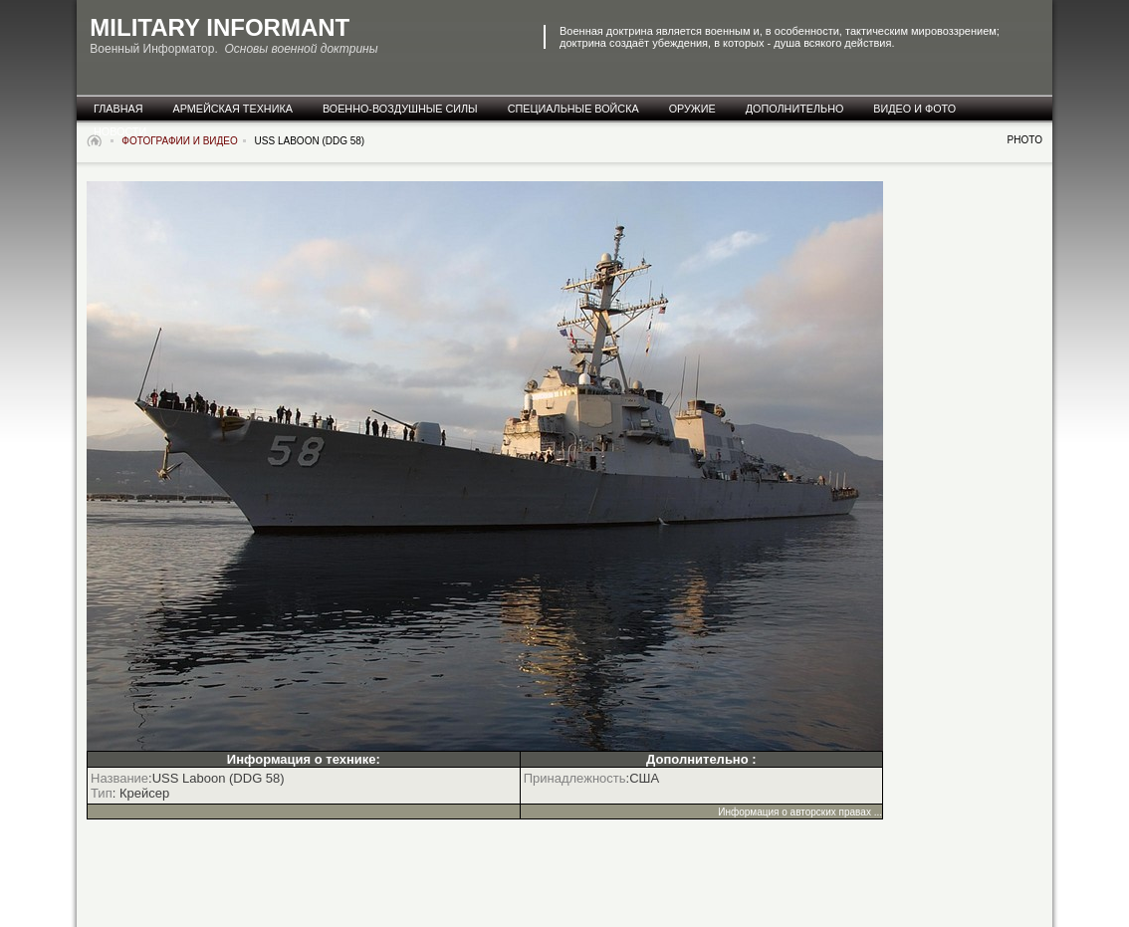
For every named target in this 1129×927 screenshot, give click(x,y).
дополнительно (795, 109)
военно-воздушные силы (400, 109)
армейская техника (233, 109)
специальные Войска (573, 109)
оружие (692, 109)
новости (120, 131)
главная (118, 109)
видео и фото (914, 109)
